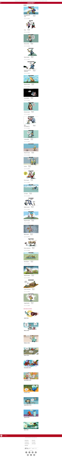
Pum (25, 30)
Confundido (26, 139)
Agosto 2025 (26, 417)
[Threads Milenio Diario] (36, 452)
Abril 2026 (26, 318)
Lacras (25, 166)
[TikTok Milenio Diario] (31, 455)
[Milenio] (31, 3)
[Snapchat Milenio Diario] (34, 455)
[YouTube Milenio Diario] (28, 455)
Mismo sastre (27, 207)
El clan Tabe (26, 43)
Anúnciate (26, 445)
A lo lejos (26, 193)
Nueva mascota (27, 248)
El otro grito (26, 180)
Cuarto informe (27, 289)
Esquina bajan (27, 84)
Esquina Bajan (27, 275)
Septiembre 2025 (27, 405)
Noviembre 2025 (27, 380)
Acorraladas (26, 98)
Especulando (26, 57)
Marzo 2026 (26, 330)
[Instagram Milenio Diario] (32, 452)
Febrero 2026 (27, 343)
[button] (24, 18)
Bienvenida (26, 234)
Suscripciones (27, 443)
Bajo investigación (27, 126)
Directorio (33, 440)
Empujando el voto (27, 16)
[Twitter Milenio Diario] (29, 452)
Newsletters (27, 440)
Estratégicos (26, 261)
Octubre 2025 (27, 392)
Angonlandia (26, 303)
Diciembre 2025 (27, 367)
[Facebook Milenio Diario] (26, 452)
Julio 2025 (26, 429)
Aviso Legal (34, 443)
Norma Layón (27, 112)
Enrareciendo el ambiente (27, 71)
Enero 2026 (26, 355)
